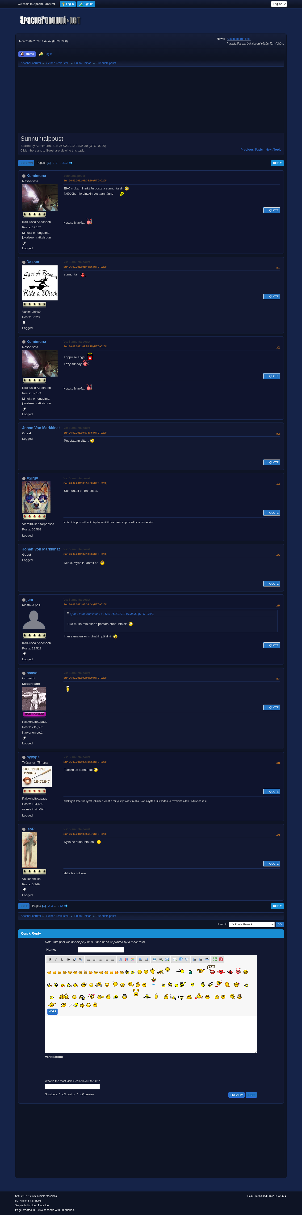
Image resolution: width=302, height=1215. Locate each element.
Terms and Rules (264, 1195)
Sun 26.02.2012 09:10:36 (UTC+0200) (85, 761)
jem (29, 600)
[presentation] (81, 1068)
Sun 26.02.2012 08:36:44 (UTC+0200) (85, 604)
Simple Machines (47, 1195)
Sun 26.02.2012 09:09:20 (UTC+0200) (85, 677)
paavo (31, 673)
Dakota (32, 262)
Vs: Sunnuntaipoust (76, 262)
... (60, 162)
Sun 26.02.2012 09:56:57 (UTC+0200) (85, 834)
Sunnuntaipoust (74, 175)
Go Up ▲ (281, 1195)
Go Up (24, 906)
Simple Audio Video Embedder (32, 1205)
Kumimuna (36, 176)
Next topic (273, 149)
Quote (271, 210)
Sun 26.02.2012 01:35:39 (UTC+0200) (85, 180)
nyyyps (32, 757)
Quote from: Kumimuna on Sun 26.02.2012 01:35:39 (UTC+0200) (112, 614)
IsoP (30, 829)
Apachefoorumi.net (239, 39)
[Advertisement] (151, 101)
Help (250, 1195)
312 (64, 162)
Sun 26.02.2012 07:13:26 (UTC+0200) (85, 554)
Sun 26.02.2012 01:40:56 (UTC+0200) (85, 266)
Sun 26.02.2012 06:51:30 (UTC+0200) (85, 483)
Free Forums (34, 1200)
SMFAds (19, 1200)
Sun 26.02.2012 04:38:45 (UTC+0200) (85, 432)
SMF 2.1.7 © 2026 (25, 1195)
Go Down (26, 163)
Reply (277, 163)
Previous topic (251, 149)
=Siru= (32, 478)
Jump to (222, 924)
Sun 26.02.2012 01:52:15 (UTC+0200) (85, 346)
